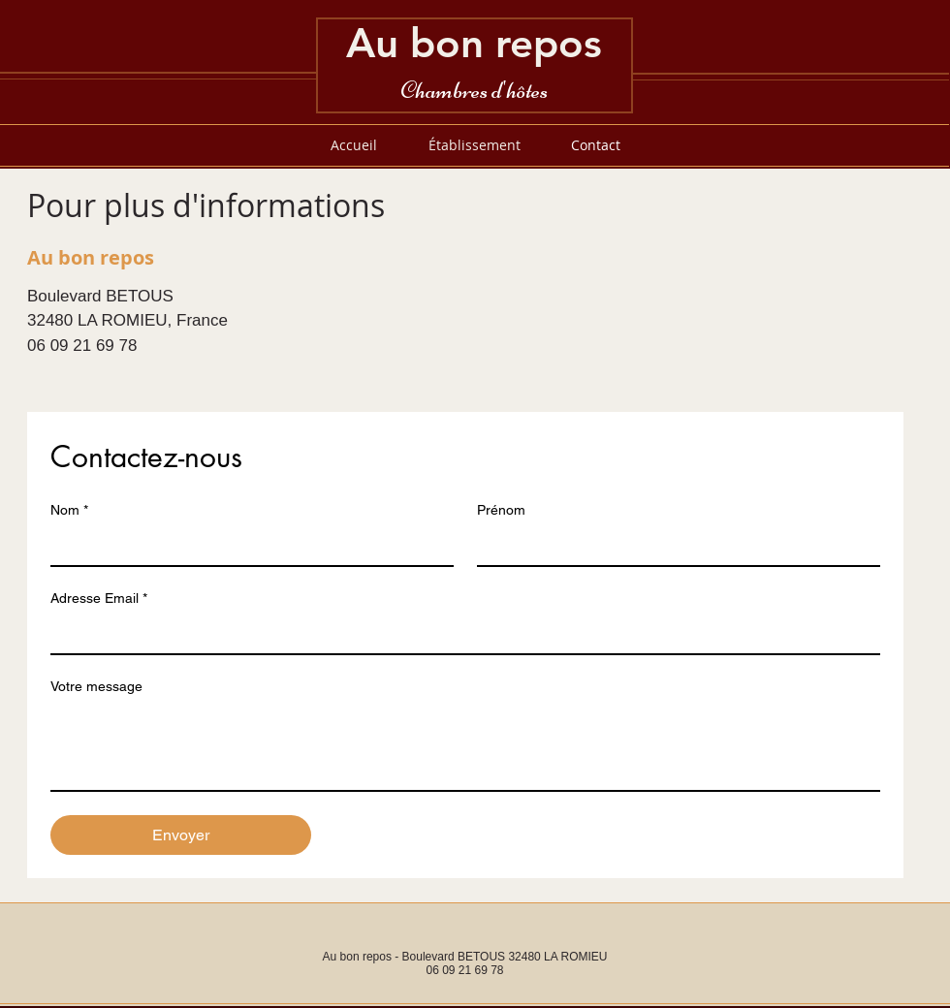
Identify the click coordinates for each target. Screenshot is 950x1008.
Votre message (96, 686)
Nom (69, 510)
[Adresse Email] (459, 633)
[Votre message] (465, 746)
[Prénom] (673, 545)
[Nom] (246, 545)
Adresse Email (98, 598)
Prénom (501, 510)
